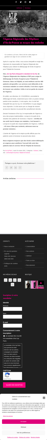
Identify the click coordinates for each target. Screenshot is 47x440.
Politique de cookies (12, 437)
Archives (35, 150)
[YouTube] (19, 280)
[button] (44, 398)
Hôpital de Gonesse (24, 152)
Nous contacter (9, 246)
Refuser (23, 427)
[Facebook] (5, 280)
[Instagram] (15, 280)
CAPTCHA (7, 370)
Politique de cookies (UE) (11, 265)
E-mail (5, 322)
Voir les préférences (23, 432)
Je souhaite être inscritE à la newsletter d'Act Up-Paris (12, 338)
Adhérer (29, 256)
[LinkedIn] (12, 284)
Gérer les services (8, 416)
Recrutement (30, 265)
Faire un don (30, 260)
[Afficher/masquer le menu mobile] (43, 14)
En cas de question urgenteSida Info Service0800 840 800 (10, 255)
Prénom (5, 306)
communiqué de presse (12, 152)
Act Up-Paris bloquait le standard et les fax (22, 74)
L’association (30, 246)
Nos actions (30, 251)
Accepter (23, 421)
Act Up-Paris (8, 150)
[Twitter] (10, 280)
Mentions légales (35, 437)
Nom (4, 313)
